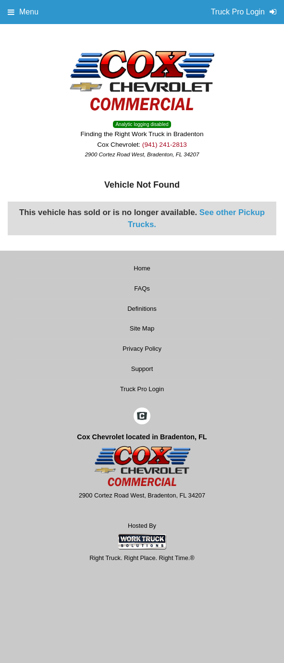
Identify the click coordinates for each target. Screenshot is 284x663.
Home (142, 268)
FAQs (142, 288)
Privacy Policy (142, 348)
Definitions (142, 308)
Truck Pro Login (142, 389)
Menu (23, 12)
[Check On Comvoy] (142, 417)
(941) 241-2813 (164, 144)
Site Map (142, 328)
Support (142, 368)
